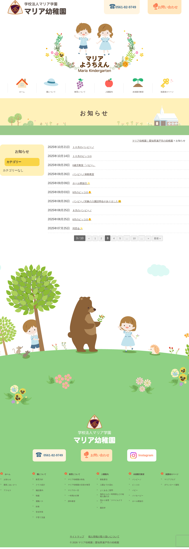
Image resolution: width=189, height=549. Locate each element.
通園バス (39, 499)
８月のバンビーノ (84, 210)
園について (51, 92)
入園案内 (109, 92)
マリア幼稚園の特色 (75, 474)
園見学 (102, 505)
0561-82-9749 (125, 7)
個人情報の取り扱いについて (103, 538)
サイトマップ (77, 538)
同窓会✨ (79, 228)
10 (134, 238)
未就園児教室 (138, 92)
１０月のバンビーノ (86, 147)
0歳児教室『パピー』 (87, 165)
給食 (37, 505)
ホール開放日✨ (83, 183)
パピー (134, 486)
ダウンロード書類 (171, 480)
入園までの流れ (106, 480)
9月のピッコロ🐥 (84, 192)
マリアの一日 (73, 486)
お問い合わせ (168, 7)
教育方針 (39, 474)
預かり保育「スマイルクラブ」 (111, 499)
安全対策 (39, 511)
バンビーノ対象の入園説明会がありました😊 (102, 201)
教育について (79, 92)
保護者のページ (167, 92)
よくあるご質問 (106, 486)
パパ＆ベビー (137, 492)
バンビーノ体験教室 (86, 174)
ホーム (22, 92)
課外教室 (71, 499)
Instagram (144, 452)
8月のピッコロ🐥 (84, 219)
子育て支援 (40, 517)
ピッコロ (135, 480)
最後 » (158, 238)
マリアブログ (169, 474)
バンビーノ (136, 474)
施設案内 (39, 486)
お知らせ (7, 474)
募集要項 (103, 474)
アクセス (7, 486)
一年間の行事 (73, 492)
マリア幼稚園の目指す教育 (78, 480)
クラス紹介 (40, 480)
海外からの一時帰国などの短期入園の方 (111, 492)
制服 (37, 492)
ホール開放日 (137, 499)
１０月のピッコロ (84, 156)
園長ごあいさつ (9, 480)
